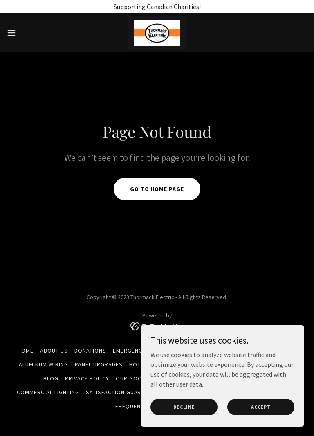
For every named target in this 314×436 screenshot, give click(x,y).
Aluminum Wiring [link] (43, 364)
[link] (157, 32)
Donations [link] (90, 350)
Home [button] (26, 350)
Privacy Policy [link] (87, 378)
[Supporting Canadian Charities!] (157, 6)
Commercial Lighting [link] (48, 392)
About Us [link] (54, 350)
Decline (184, 407)
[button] (26, 33)
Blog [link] (50, 378)
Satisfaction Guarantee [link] (122, 392)
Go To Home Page (157, 189)
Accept (261, 407)
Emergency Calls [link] (138, 350)
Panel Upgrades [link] (99, 364)
